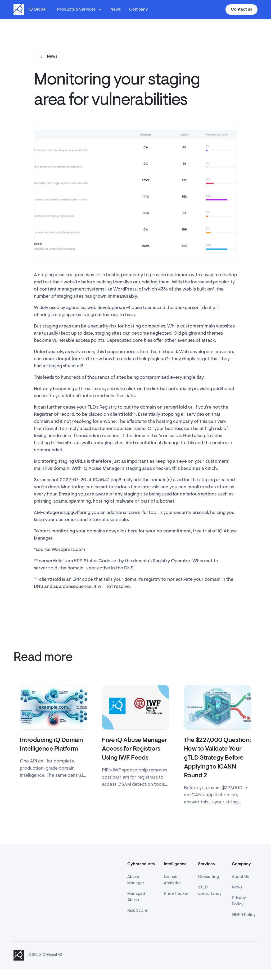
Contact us (241, 9)
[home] (30, 9)
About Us (240, 877)
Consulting (208, 877)
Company (138, 9)
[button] (79, 9)
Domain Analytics (172, 880)
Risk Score (137, 911)
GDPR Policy (244, 915)
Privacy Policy (239, 901)
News (115, 9)
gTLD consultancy (210, 890)
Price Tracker (176, 894)
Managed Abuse (136, 897)
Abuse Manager (135, 880)
